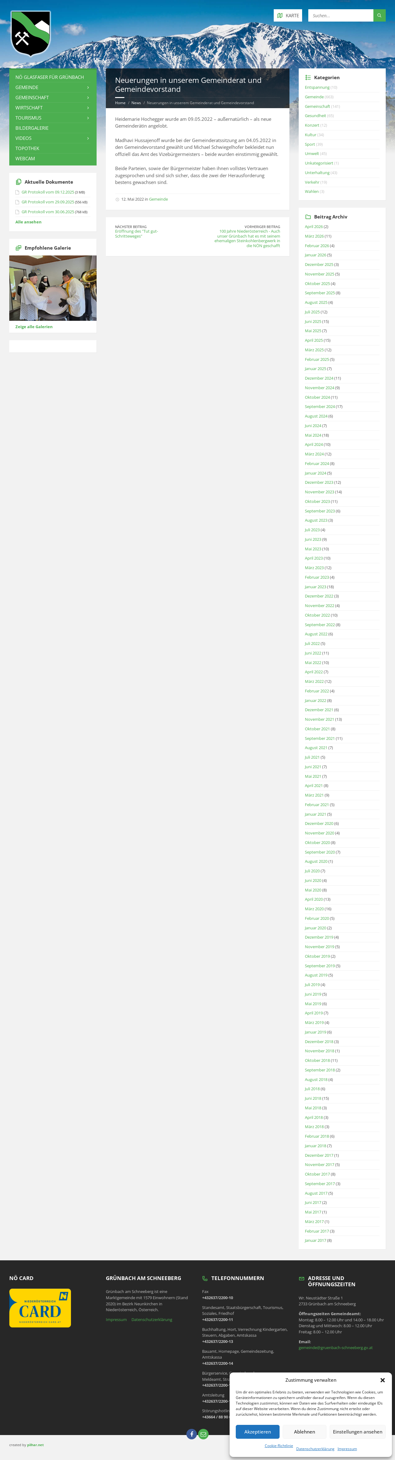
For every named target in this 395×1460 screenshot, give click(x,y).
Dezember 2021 (319, 709)
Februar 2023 (317, 577)
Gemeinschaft (32, 97)
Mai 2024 (313, 435)
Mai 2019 (313, 1003)
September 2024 (320, 406)
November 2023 (319, 492)
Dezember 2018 (319, 1041)
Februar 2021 (317, 804)
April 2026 (314, 226)
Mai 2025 (313, 330)
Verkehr (312, 182)
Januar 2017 (315, 1240)
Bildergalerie (31, 128)
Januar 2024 (315, 473)
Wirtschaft (29, 107)
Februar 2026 (317, 245)
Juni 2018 (313, 1098)
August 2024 (316, 416)
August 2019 (316, 975)
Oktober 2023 (317, 501)
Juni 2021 (313, 766)
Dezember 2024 (319, 378)
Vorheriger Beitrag (262, 226)
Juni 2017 (313, 1202)
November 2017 (319, 1164)
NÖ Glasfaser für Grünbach (49, 77)
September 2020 (320, 852)
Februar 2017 (317, 1231)
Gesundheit (315, 115)
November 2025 (319, 274)
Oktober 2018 (317, 1060)
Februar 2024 (317, 463)
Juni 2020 (313, 880)
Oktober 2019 (317, 956)
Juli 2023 (312, 529)
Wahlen (312, 191)
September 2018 (320, 1070)
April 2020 (314, 899)
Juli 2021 (312, 757)
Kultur (310, 134)
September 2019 (320, 966)
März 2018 (314, 1126)
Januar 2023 (315, 586)
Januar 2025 (315, 368)
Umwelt (312, 153)
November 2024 (319, 387)
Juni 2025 (313, 321)
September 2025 (320, 293)
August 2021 (316, 747)
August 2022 (316, 634)
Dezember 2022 (319, 596)
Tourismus (28, 118)
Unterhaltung (317, 172)
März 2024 (314, 454)
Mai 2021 (313, 776)
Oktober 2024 (317, 397)
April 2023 (314, 558)
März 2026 (314, 236)
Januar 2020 (315, 928)
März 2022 (314, 681)
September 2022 (320, 624)
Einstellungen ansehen (357, 1432)
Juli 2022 (312, 643)
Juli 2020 (312, 871)
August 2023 (316, 520)
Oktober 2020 (317, 842)
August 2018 (316, 1079)
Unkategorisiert (319, 163)
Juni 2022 (313, 653)
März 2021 (314, 795)
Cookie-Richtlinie (279, 1445)
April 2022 (314, 672)
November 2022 (319, 605)
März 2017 (314, 1221)
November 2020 (319, 833)
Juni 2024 (313, 425)
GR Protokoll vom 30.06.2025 (48, 211)
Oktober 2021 (317, 729)
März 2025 (314, 350)
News (136, 102)
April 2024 (314, 444)
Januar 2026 (315, 255)
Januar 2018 (315, 1145)
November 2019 (319, 946)
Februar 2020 (317, 918)
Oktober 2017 (317, 1174)
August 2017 (316, 1193)
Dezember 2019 (319, 937)
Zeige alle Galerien (34, 326)
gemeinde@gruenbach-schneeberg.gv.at (336, 1347)
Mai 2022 (313, 662)
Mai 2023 (313, 549)
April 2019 (314, 1013)
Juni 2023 (313, 539)
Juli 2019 (312, 984)
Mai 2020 (313, 890)
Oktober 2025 (317, 283)
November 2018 (319, 1051)
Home (120, 102)
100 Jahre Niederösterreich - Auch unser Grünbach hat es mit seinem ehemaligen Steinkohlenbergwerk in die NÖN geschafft (247, 238)
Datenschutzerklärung (315, 1448)
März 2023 (314, 567)
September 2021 (320, 738)
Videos (23, 138)
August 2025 (316, 302)
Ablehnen (304, 1432)
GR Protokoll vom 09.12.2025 (48, 192)
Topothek (27, 148)
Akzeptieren (257, 1432)
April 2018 (314, 1117)
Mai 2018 (313, 1108)
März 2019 (314, 1022)
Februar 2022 (317, 691)
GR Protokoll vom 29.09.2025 (48, 202)
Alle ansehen (28, 222)
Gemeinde (158, 199)
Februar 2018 (317, 1136)
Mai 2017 (313, 1212)
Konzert (312, 125)
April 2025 (314, 340)
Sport (310, 144)
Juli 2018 (312, 1088)
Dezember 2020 (319, 823)
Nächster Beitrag (131, 226)
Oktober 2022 (317, 615)
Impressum (347, 1448)
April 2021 (314, 785)
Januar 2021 (315, 814)
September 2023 (320, 511)
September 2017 (320, 1183)
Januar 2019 (315, 1032)
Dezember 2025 (319, 264)
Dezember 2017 (319, 1155)
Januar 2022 (315, 700)
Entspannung (317, 87)
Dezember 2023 (319, 482)
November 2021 (319, 719)
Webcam (25, 158)
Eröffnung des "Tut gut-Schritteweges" (136, 233)
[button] (383, 1380)
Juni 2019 (313, 994)
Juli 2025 (312, 312)
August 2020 (316, 861)
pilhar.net (35, 1444)
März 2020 (314, 908)
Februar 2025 (317, 359)
